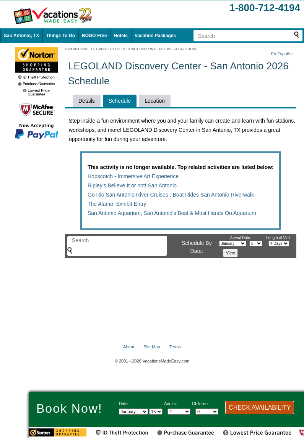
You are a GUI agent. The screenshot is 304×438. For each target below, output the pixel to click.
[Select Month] (133, 411)
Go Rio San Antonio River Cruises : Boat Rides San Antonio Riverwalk (171, 195)
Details (86, 101)
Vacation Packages (155, 35)
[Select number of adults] (178, 411)
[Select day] (156, 411)
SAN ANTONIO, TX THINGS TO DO (92, 49)
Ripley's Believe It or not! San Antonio (132, 185)
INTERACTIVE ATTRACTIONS (173, 49)
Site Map (151, 346)
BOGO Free (94, 35)
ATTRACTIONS (135, 49)
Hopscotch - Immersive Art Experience (133, 176)
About (128, 346)
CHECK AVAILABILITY (260, 407)
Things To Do (60, 35)
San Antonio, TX (21, 35)
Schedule (120, 101)
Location (155, 101)
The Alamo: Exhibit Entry (117, 204)
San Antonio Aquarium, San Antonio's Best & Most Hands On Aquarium (172, 213)
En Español (282, 53)
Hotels (121, 35)
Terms (175, 346)
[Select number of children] (206, 411)
